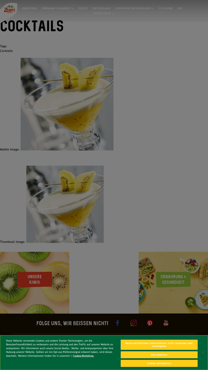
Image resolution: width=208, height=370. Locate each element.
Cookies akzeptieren (159, 363)
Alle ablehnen (159, 354)
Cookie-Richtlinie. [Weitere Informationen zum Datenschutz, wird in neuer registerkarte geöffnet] (83, 355)
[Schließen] (203, 352)
